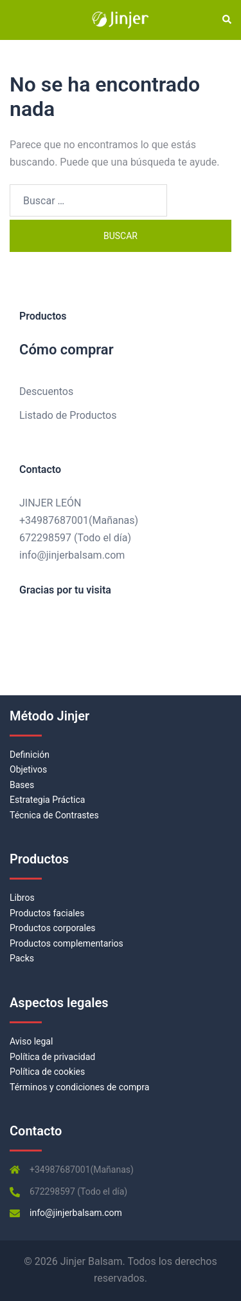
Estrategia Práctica (47, 800)
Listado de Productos (67, 415)
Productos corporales (53, 928)
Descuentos (46, 391)
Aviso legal (31, 1041)
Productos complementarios (66, 943)
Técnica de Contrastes (54, 815)
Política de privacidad (52, 1057)
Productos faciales (47, 913)
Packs (22, 958)
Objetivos (28, 769)
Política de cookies (47, 1071)
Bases (22, 785)
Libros (22, 897)
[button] (226, 20)
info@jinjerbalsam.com (72, 555)
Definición (29, 754)
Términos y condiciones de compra (79, 1087)
